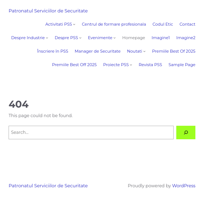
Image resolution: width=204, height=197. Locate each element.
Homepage (133, 37)
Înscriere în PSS (52, 51)
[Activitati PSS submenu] (74, 24)
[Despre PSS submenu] (80, 37)
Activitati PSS (58, 24)
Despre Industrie (28, 37)
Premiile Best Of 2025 (173, 51)
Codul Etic (163, 24)
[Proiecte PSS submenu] (131, 64)
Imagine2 (185, 37)
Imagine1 (161, 37)
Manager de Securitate (98, 51)
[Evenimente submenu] (114, 37)
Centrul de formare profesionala (114, 24)
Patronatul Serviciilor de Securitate (48, 10)
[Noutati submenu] (144, 51)
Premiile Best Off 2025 (74, 64)
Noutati (134, 51)
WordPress (183, 185)
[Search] (185, 132)
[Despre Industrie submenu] (47, 37)
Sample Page (181, 64)
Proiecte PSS (116, 64)
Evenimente (100, 37)
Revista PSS (150, 64)
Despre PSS (66, 37)
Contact (187, 24)
